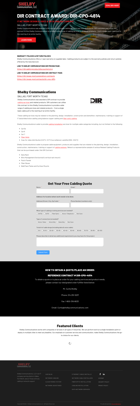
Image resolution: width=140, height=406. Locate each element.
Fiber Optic (25, 137)
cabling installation (56, 124)
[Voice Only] (48, 222)
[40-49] (62, 230)
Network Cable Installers (82, 378)
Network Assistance (54, 385)
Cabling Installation (80, 385)
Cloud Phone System (53, 382)
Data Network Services (81, 389)
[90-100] (96, 230)
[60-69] (76, 230)
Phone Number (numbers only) (81, 201)
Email (73, 187)
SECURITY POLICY (103, 382)
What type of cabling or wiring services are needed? (54, 210)
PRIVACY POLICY (103, 385)
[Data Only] (57, 222)
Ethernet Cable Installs (82, 374)
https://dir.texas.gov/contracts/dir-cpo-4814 (36, 79)
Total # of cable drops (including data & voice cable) (54, 227)
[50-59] (69, 230)
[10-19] (42, 230)
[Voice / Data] (37, 222)
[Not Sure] (75, 213)
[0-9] (37, 230)
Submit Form (42, 252)
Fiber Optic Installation (81, 382)
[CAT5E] (37, 213)
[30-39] (55, 230)
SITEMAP (101, 378)
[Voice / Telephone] (61, 213)
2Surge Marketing (116, 404)
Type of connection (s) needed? (47, 219)
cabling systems (61, 147)
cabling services (24, 102)
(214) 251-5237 (112, 5)
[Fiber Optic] (51, 213)
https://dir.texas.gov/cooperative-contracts (36, 76)
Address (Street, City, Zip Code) (47, 201)
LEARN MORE (26, 40)
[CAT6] (44, 213)
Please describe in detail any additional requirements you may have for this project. (65, 236)
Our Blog (49, 374)
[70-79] (83, 230)
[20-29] (48, 230)
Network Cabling (52, 378)
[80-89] (89, 230)
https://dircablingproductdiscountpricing (35, 69)
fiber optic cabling (70, 118)
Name (38, 187)
